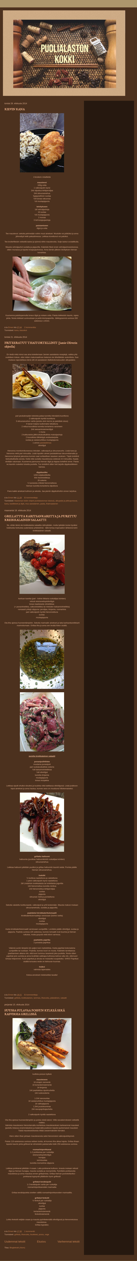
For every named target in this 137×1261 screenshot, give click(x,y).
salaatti (64, 998)
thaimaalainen (52, 504)
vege (47, 1234)
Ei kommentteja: (31, 498)
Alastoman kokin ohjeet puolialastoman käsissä (34, 501)
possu (41, 1234)
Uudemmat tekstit (14, 1241)
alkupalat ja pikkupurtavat (66, 501)
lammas (37, 998)
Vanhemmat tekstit (69, 1241)
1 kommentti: (30, 1231)
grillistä (17, 998)
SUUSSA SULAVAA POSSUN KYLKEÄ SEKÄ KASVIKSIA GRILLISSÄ (34, 1012)
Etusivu (41, 1241)
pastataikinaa (45, 443)
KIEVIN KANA (14, 109)
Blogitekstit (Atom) (17, 1248)
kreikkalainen (27, 998)
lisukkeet (34, 1234)
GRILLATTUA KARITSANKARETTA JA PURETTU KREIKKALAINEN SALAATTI (40, 518)
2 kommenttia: (30, 327)
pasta (42, 504)
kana (16, 330)
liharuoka (45, 998)
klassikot (23, 330)
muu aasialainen (32, 504)
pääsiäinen (55, 998)
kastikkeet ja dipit (17, 504)
